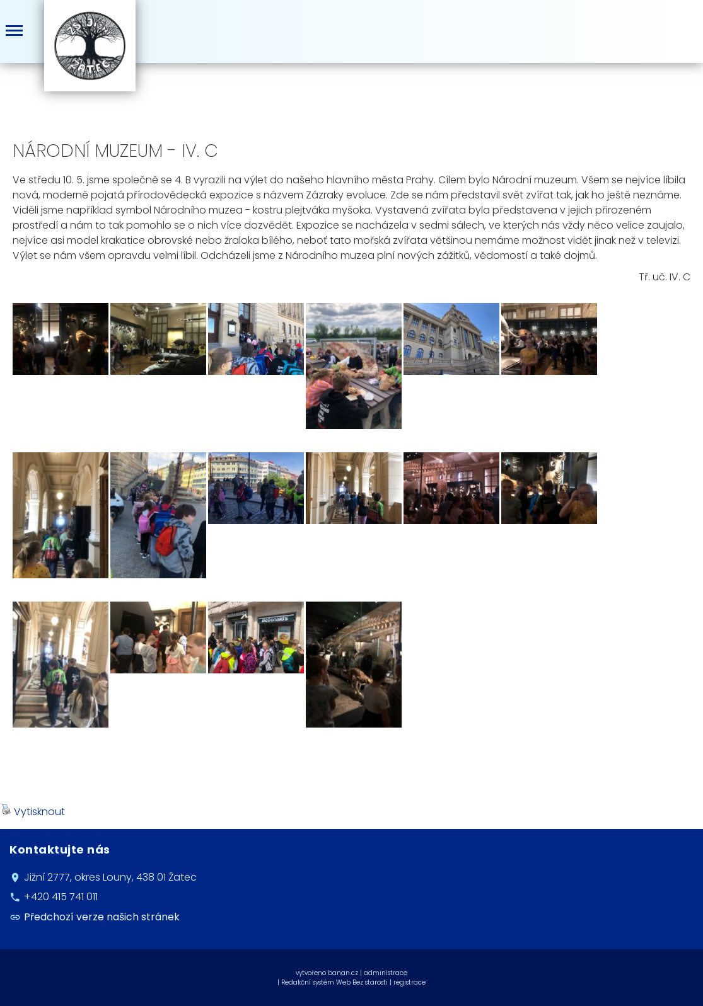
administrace (385, 973)
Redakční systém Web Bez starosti (334, 982)
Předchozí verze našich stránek (102, 917)
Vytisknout (33, 811)
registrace (409, 982)
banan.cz (343, 973)
